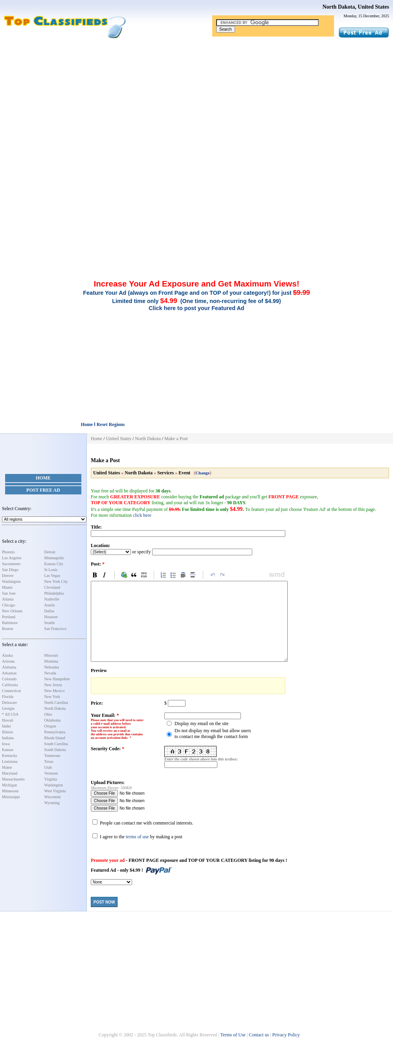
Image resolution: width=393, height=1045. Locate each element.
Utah (48, 767)
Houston (51, 617)
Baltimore (10, 623)
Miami (7, 587)
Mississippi (11, 797)
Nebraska (51, 667)
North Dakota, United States (355, 7)
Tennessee (52, 755)
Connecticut (11, 691)
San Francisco (55, 628)
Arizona (8, 661)
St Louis (51, 569)
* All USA (10, 714)
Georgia (8, 708)
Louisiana (9, 761)
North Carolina (56, 702)
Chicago (8, 605)
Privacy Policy (286, 1035)
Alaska (7, 655)
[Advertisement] (196, 97)
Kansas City (54, 564)
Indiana (8, 738)
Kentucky (9, 755)
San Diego (10, 569)
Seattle (49, 623)
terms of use (137, 836)
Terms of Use (232, 1035)
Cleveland (52, 587)
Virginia (50, 779)
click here (142, 515)
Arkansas (9, 673)
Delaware (9, 702)
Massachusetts (13, 779)
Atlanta (7, 599)
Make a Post (175, 438)
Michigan (9, 785)
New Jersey (53, 685)
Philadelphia (54, 593)
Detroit (49, 552)
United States (118, 438)
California (10, 685)
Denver (7, 575)
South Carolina (56, 744)
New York (52, 696)
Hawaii (7, 720)
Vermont (51, 773)
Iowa (6, 744)
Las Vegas (52, 575)
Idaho (6, 726)
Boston (7, 628)
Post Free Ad (43, 490)
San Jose (9, 593)
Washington (11, 581)
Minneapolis (54, 558)
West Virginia (55, 791)
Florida (7, 696)
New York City (56, 581)
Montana (51, 661)
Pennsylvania (54, 732)
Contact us (259, 1035)
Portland (8, 617)
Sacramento (11, 564)
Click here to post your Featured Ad (196, 308)
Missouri (51, 655)
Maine (7, 767)
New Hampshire (57, 679)
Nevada (50, 673)
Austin (49, 605)
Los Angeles (12, 558)
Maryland (9, 773)
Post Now (104, 902)
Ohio (48, 714)
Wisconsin (52, 797)
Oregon (50, 726)
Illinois (7, 732)
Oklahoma (52, 720)
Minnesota (10, 791)
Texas (48, 761)
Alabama (9, 667)
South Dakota (55, 749)
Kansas (7, 749)
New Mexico (54, 691)
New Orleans (12, 611)
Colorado (9, 679)
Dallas (49, 611)
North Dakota (55, 708)
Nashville (51, 599)
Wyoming (52, 803)
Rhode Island (54, 738)
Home (43, 478)
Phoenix (8, 552)
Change (202, 472)
